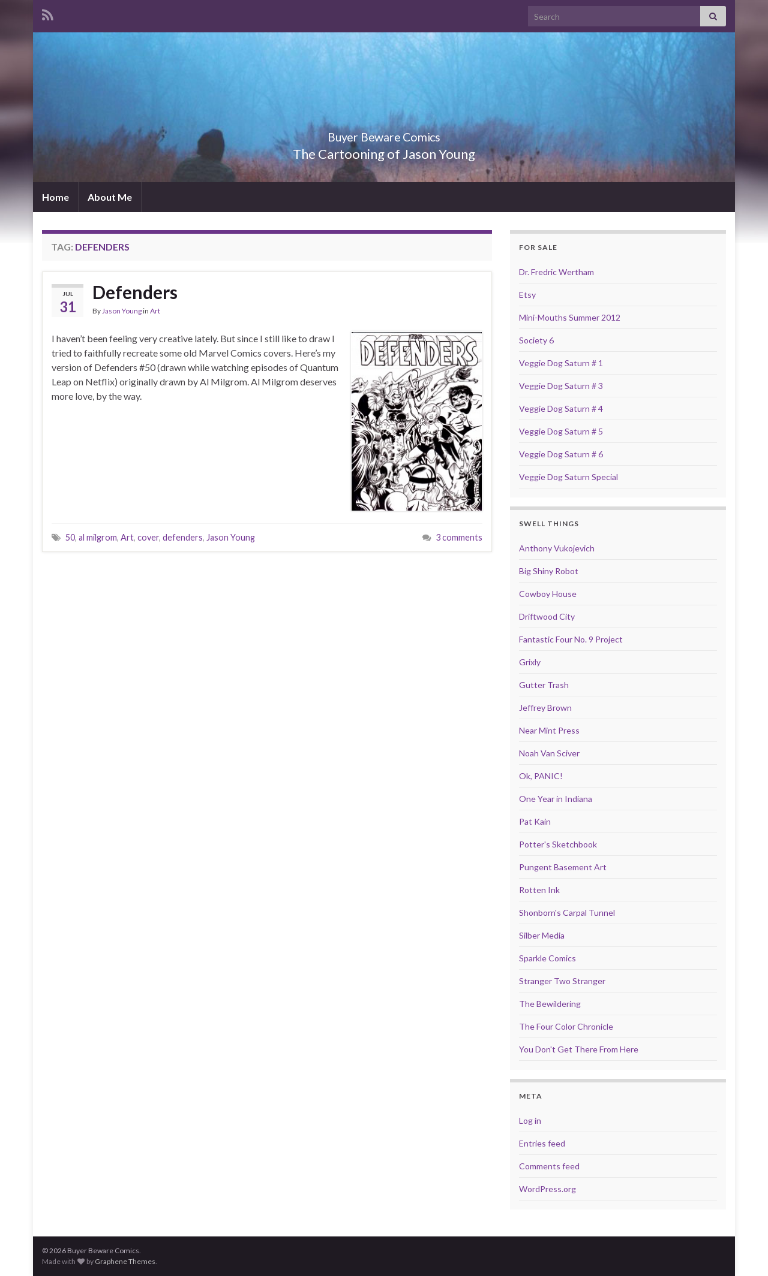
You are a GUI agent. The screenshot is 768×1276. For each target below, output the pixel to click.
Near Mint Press (549, 730)
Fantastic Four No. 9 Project (571, 639)
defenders (183, 537)
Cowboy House (548, 594)
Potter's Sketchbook (558, 844)
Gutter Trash (544, 685)
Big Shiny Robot (548, 571)
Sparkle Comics (547, 958)
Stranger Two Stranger (562, 981)
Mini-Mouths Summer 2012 (569, 317)
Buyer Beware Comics (384, 134)
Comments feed (549, 1166)
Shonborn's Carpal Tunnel (567, 912)
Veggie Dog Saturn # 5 (561, 431)
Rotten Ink (539, 890)
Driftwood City (547, 616)
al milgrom (98, 537)
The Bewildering (550, 1004)
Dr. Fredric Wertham (556, 272)
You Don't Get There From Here (578, 1049)
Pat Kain (535, 821)
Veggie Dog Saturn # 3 (561, 386)
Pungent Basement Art (563, 867)
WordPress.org (547, 1189)
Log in (530, 1120)
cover (148, 537)
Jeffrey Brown (545, 707)
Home (55, 197)
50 (70, 537)
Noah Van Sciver (549, 753)
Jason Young (122, 310)
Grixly (530, 662)
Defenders (135, 292)
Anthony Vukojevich (557, 548)
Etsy (527, 294)
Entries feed (542, 1143)
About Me (110, 197)
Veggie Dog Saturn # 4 (561, 408)
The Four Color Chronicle (566, 1026)
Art (155, 310)
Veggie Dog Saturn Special (568, 477)
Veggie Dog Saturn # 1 (561, 363)
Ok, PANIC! (541, 776)
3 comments (459, 537)
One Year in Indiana (555, 799)
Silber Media (542, 935)
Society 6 (536, 340)
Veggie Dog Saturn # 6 (561, 454)
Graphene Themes (125, 1261)
